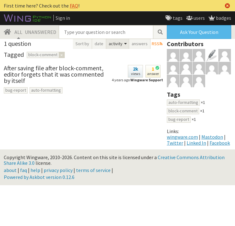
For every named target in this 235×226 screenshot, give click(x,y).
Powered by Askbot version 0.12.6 (39, 177)
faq (23, 170)
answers (140, 43)
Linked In (196, 143)
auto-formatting (46, 90)
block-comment (183, 111)
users (199, 18)
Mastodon (212, 137)
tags (177, 18)
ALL (18, 32)
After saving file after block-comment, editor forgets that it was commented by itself (54, 74)
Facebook (220, 143)
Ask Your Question (199, 32)
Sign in (63, 18)
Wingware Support (146, 80)
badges (223, 18)
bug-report (15, 90)
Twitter (175, 143)
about (10, 170)
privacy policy (58, 170)
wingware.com (182, 137)
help (35, 170)
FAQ (74, 6)
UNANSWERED (40, 32)
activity (116, 43)
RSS (155, 43)
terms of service (93, 170)
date (99, 43)
